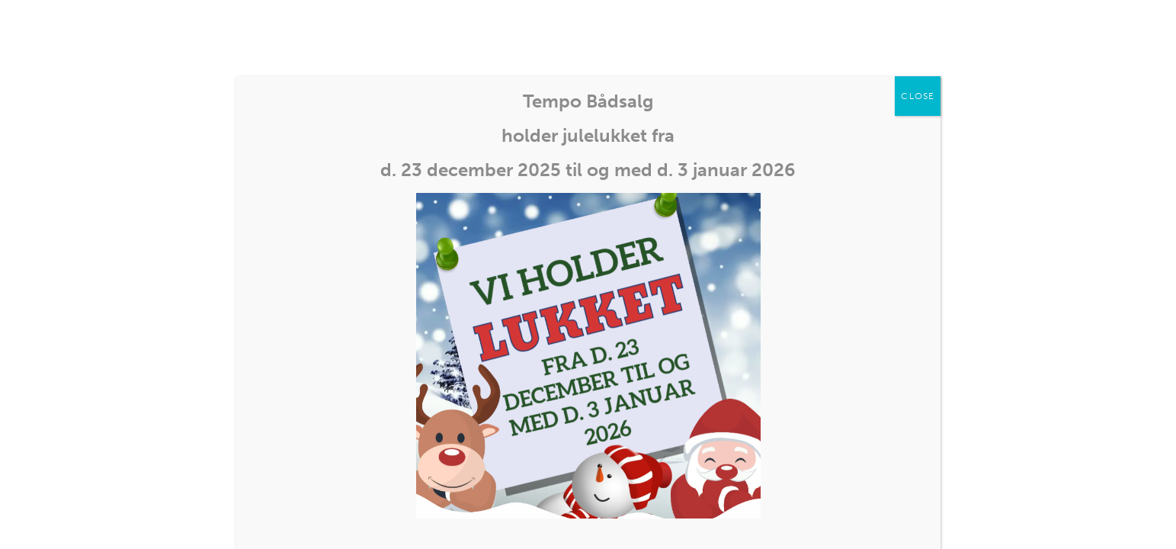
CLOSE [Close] (917, 96)
